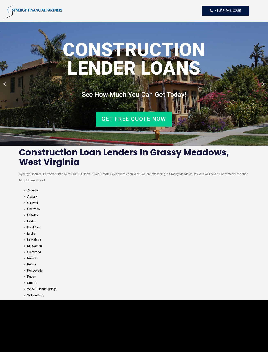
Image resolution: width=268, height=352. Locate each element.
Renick (31, 265)
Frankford (33, 228)
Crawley (32, 215)
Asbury (32, 197)
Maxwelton (34, 246)
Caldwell (32, 203)
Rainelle (32, 258)
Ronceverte (35, 271)
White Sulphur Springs (42, 289)
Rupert (31, 277)
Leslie (31, 234)
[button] (4, 83)
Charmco (33, 209)
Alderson (33, 191)
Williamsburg (35, 295)
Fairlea (31, 222)
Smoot (32, 283)
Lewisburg (34, 240)
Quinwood (34, 252)
